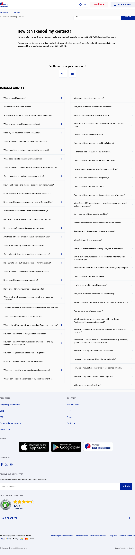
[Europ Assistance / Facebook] (2, 465)
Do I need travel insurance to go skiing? (91, 214)
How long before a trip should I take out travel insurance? (29, 185)
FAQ (1, 417)
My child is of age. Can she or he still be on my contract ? (28, 219)
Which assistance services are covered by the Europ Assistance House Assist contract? (97, 320)
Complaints (113, 536)
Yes (63, 73)
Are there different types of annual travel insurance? (27, 236)
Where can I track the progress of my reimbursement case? (29, 379)
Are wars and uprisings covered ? (88, 311)
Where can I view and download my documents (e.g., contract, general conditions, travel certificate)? (101, 341)
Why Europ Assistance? (10, 404)
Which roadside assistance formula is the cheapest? (26, 150)
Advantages (5, 429)
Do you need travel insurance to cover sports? (24, 289)
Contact (16, 12)
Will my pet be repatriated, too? (87, 385)
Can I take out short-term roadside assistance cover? (27, 254)
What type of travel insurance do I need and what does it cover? (99, 124)
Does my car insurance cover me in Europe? (22, 132)
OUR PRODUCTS (66, 518)
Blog (2, 411)
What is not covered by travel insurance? (92, 115)
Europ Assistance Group (10, 423)
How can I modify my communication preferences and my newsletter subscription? (28, 343)
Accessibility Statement (126, 536)
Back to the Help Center (13, 16)
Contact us (71, 423)
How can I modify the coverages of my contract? (25, 333)
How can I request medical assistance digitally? (24, 352)
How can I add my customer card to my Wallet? (94, 350)
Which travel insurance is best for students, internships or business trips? (99, 258)
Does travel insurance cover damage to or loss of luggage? (99, 195)
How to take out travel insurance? (89, 134)
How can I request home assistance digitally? (23, 361)
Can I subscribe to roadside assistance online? (24, 176)
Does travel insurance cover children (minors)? (94, 143)
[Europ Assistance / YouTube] (12, 465)
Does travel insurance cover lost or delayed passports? (27, 193)
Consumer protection (58, 536)
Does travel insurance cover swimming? (21, 280)
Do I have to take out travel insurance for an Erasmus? (27, 263)
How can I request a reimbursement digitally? (93, 376)
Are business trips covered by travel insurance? (94, 231)
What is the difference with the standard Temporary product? (31, 325)
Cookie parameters (94, 536)
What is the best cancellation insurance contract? (25, 141)
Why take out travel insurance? (17, 106)
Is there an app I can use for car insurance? (92, 151)
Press (69, 417)
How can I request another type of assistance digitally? (98, 368)
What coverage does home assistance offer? (23, 316)
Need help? (99, 4)
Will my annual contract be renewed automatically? (26, 210)
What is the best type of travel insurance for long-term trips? (30, 167)
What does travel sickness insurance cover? (23, 159)
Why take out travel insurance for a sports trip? (94, 293)
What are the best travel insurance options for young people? (101, 267)
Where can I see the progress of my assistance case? (27, 370)
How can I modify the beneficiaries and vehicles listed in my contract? (100, 330)
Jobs (68, 411)
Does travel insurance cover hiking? (89, 276)
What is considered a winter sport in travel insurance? (97, 222)
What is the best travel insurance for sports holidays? (27, 271)
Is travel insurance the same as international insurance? (28, 115)
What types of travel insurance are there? (22, 124)
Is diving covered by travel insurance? (90, 285)
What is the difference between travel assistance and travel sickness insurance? (100, 204)
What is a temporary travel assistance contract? (24, 245)
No (72, 73)
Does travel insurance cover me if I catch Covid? (95, 160)
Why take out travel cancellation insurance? (93, 106)
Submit (126, 486)
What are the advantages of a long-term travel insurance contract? (28, 298)
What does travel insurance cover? (89, 98)
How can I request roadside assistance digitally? (95, 359)
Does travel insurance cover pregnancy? (91, 177)
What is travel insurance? (15, 98)
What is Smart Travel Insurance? (88, 240)
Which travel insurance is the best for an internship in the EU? (101, 302)
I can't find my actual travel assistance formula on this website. (31, 307)
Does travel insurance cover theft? (89, 186)
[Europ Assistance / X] (7, 465)
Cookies (105, 536)
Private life (70, 536)
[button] (83, 4)
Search (128, 16)
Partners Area (73, 404)
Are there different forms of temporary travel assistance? (99, 248)
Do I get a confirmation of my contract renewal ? (25, 228)
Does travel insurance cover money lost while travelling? (28, 202)
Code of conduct (81, 536)
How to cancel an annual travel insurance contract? (96, 169)
